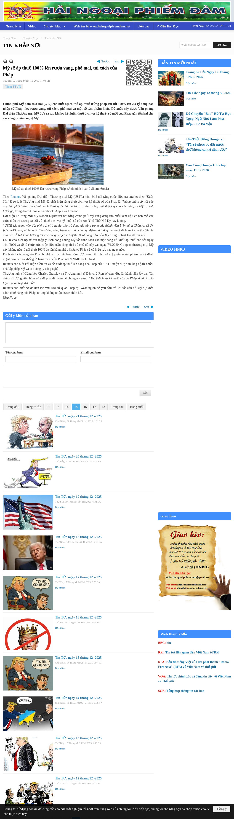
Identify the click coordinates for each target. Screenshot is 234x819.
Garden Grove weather (194, 243)
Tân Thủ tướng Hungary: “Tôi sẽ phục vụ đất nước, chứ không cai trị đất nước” (206, 144)
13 (57, 407)
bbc (169, 643)
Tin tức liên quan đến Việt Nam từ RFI (192, 652)
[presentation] (40, 376)
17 (94, 407)
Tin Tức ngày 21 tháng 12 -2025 (78, 416)
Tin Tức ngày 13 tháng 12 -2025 (78, 738)
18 (103, 407)
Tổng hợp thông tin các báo (185, 691)
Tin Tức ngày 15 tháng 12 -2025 (78, 657)
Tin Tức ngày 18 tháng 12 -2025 (78, 537)
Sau (116, 61)
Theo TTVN (13, 86)
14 (67, 407)
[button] (55, 26)
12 (48, 407)
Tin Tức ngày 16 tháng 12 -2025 (78, 617)
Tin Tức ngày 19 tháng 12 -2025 (78, 496)
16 (85, 407)
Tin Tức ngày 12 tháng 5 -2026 (208, 93)
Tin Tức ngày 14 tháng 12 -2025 (78, 698)
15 (76, 407)
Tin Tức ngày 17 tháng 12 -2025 (78, 577)
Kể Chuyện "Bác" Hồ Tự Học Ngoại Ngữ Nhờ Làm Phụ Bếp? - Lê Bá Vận (208, 119)
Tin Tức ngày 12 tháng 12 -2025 (78, 778)
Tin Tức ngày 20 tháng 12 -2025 (78, 456)
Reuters (15, 196)
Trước (105, 61)
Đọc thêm (60, 426)
